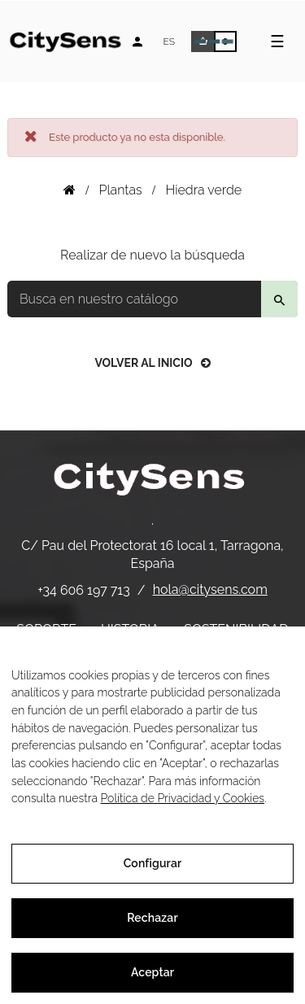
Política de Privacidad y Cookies (183, 798)
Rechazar (152, 917)
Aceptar (152, 972)
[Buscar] (152, 299)
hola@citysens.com (210, 589)
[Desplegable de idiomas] (169, 41)
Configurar (153, 863)
